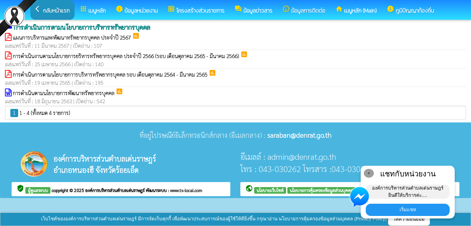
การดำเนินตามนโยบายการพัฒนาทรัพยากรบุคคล (64, 92)
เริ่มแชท (408, 209)
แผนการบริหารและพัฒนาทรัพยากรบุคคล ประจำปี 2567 (72, 37)
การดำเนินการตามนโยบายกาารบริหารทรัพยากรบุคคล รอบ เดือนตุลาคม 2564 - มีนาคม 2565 (111, 74)
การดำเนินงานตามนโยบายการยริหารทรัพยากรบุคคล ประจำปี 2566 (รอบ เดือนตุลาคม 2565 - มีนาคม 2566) (126, 55)
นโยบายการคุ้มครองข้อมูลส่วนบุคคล (321, 190)
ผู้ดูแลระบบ (38, 190)
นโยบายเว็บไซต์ (270, 190)
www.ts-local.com (186, 190)
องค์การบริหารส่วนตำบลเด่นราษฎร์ (115, 190)
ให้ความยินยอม (409, 219)
